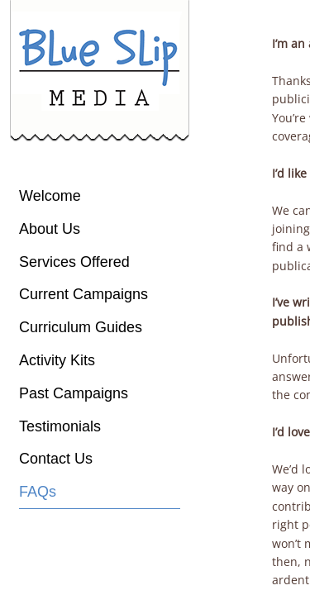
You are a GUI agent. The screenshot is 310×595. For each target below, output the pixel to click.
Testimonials (60, 426)
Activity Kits (57, 360)
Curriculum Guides (80, 327)
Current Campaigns (83, 294)
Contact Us (56, 458)
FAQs (37, 491)
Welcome (50, 196)
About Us (49, 229)
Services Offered (74, 262)
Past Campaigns (73, 393)
